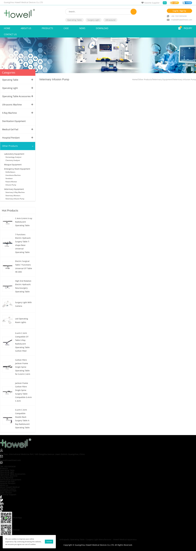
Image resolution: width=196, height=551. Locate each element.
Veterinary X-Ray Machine (15, 192)
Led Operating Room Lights (21, 320)
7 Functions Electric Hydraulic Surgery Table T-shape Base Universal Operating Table (23, 243)
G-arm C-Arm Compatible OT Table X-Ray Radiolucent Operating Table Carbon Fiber (22, 342)
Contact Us (10, 34)
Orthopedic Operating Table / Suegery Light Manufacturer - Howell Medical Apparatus (98, 539)
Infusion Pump (10, 185)
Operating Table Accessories (16, 96)
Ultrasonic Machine (12, 104)
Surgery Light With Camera (23, 304)
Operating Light (10, 88)
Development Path (8, 490)
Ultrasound (110, 20)
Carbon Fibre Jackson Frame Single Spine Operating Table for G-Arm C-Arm (22, 367)
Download (102, 28)
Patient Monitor (11, 182)
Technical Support (8, 494)
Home (7, 28)
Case (66, 28)
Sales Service (6, 492)
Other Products (10, 145)
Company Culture (8, 489)
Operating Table (74, 20)
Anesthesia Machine (13, 175)
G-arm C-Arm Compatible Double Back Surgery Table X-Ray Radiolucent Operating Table (22, 419)
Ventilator (9, 178)
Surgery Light (93, 20)
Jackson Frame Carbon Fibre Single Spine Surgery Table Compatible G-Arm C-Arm (23, 392)
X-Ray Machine (9, 112)
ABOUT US (26, 28)
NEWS (82, 28)
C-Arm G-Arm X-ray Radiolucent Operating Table (23, 222)
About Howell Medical (10, 487)
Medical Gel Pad (10, 129)
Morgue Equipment (13, 164)
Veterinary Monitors (12, 195)
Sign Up (183, 11)
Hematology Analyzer (13, 157)
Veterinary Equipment (14, 189)
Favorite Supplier (152, 2)
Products (47, 28)
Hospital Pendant (11, 137)
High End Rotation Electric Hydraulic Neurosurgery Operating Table (23, 286)
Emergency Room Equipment (17, 169)
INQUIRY (188, 28)
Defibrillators (10, 172)
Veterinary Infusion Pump (14, 199)
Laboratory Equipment (14, 154)
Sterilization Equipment (14, 121)
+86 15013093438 (179, 16)
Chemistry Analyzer (12, 160)
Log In (175, 11)
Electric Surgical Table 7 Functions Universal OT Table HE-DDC (23, 266)
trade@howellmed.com (181, 19)
